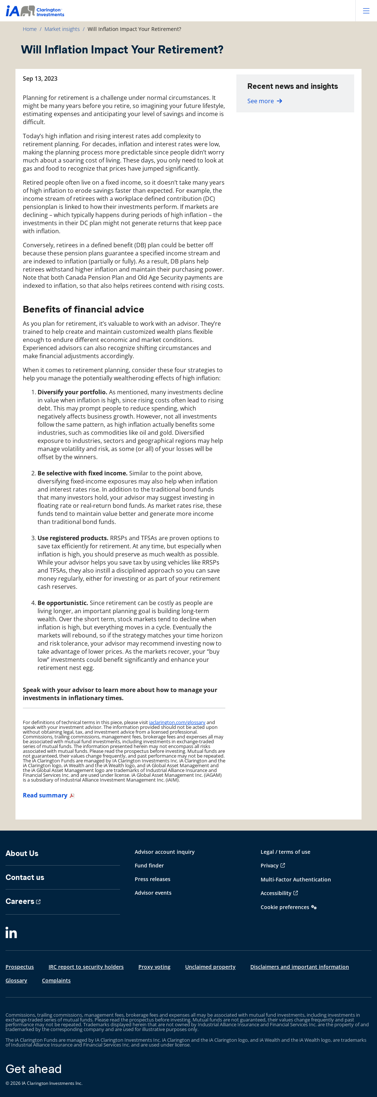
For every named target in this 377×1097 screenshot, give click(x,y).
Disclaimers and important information (299, 966)
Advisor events (153, 892)
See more (264, 101)
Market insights (62, 28)
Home (30, 28)
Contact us (25, 877)
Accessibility (276, 893)
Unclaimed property (210, 966)
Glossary (16, 980)
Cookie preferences (285, 907)
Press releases (152, 879)
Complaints (56, 980)
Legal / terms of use (285, 851)
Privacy (270, 865)
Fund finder (149, 865)
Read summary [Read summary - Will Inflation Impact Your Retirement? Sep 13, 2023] (45, 795)
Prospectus (20, 966)
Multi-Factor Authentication (296, 879)
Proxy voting (154, 966)
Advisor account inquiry (165, 851)
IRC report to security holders (86, 966)
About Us (22, 853)
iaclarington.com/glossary (177, 722)
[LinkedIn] (11, 933)
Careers (20, 901)
